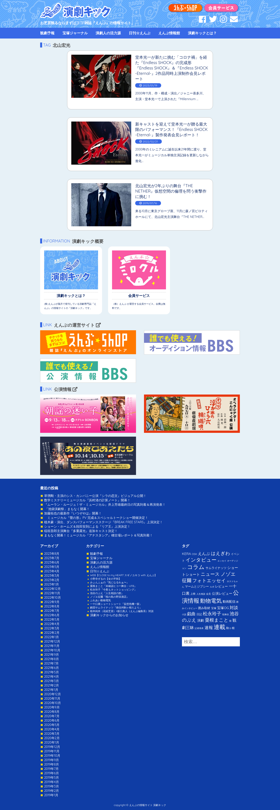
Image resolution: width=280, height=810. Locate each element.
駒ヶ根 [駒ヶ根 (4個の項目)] (230, 628)
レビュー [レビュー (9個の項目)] (221, 586)
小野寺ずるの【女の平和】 (105, 578)
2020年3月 (52, 734)
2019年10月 (52, 756)
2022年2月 (52, 633)
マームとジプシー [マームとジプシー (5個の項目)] (197, 586)
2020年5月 (52, 725)
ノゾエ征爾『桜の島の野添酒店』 (109, 596)
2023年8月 (51, 554)
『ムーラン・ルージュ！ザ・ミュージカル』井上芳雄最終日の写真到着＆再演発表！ (105, 504)
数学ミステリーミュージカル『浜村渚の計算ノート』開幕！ (87, 500)
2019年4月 (51, 782)
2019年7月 (51, 769)
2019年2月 (51, 791)
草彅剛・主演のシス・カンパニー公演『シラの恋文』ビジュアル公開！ (95, 496)
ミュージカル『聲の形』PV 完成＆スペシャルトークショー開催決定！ (96, 518)
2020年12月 (52, 694)
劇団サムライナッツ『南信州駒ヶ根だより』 (116, 607)
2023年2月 (52, 580)
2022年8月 (52, 606)
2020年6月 (52, 720)
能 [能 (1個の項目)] (230, 620)
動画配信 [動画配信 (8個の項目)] (229, 601)
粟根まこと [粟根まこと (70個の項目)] (216, 620)
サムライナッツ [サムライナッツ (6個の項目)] (216, 568)
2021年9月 (51, 655)
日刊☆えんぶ (139, 33)
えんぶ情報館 (169, 33)
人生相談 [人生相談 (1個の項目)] (201, 593)
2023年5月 (51, 567)
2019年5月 (51, 777)
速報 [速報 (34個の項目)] (209, 627)
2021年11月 (52, 646)
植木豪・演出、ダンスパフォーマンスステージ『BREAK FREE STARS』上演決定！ (103, 522)
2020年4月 (52, 729)
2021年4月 (51, 676)
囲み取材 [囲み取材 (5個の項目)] (204, 608)
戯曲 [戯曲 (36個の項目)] (191, 613)
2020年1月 (51, 742)
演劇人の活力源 (108, 33)
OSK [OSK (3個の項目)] (194, 554)
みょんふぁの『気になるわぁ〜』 (109, 582)
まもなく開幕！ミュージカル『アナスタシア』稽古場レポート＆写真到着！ (98, 535)
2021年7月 (51, 663)
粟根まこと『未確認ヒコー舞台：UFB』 (113, 585)
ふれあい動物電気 (100, 600)
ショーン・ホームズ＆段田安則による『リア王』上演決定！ (87, 526)
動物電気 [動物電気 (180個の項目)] (211, 600)
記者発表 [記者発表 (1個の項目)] (199, 628)
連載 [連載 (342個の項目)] (219, 626)
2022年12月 (52, 589)
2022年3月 (52, 628)
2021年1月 (51, 690)
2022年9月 (52, 602)
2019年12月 (52, 747)
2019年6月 (51, 773)
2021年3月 (51, 681)
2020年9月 (52, 707)
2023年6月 (51, 562)
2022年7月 (51, 611)
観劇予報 (47, 33)
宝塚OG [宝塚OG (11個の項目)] (223, 608)
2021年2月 (51, 685)
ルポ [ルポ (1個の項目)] (212, 586)
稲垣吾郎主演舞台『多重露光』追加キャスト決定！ (81, 531)
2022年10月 (52, 597)
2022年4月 (52, 624)
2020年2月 (52, 738)
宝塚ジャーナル (75, 33)
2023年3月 (51, 576)
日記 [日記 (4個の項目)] (199, 614)
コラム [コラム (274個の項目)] (196, 566)
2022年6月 (52, 615)
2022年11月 (52, 593)
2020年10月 (52, 703)
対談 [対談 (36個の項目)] (234, 607)
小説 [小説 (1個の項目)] (184, 614)
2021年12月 (52, 641)
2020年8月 (52, 712)
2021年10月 (52, 650)
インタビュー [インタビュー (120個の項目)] (201, 560)
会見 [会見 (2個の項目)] (208, 593)
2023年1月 (51, 584)
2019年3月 (51, 786)
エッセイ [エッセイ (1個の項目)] (221, 560)
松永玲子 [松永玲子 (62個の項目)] (212, 613)
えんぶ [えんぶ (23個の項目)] (204, 553)
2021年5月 (51, 672)
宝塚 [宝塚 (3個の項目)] (213, 608)
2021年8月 (51, 659)
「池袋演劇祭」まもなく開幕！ (67, 509)
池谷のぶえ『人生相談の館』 (107, 593)
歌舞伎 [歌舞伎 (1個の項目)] (225, 614)
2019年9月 (51, 760)
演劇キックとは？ (202, 33)
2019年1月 (51, 795)
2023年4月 (51, 571)
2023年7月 (51, 558)
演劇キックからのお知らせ (109, 615)
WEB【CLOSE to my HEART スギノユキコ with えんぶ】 (123, 575)
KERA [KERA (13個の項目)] (186, 553)
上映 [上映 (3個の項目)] (193, 593)
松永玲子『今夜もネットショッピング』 (113, 589)
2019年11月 (52, 751)
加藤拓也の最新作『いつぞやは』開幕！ (73, 513)
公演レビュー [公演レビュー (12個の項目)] (222, 593)
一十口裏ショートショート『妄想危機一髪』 (116, 603)
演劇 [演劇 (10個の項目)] (200, 620)
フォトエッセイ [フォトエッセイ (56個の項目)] (209, 580)
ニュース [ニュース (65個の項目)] (210, 574)
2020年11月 (52, 698)
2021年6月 (51, 668)
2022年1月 (51, 637)
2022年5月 (52, 619)
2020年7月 (52, 716)
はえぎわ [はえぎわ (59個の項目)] (220, 553)
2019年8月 (51, 764)
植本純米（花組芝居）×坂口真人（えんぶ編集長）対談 (122, 611)
